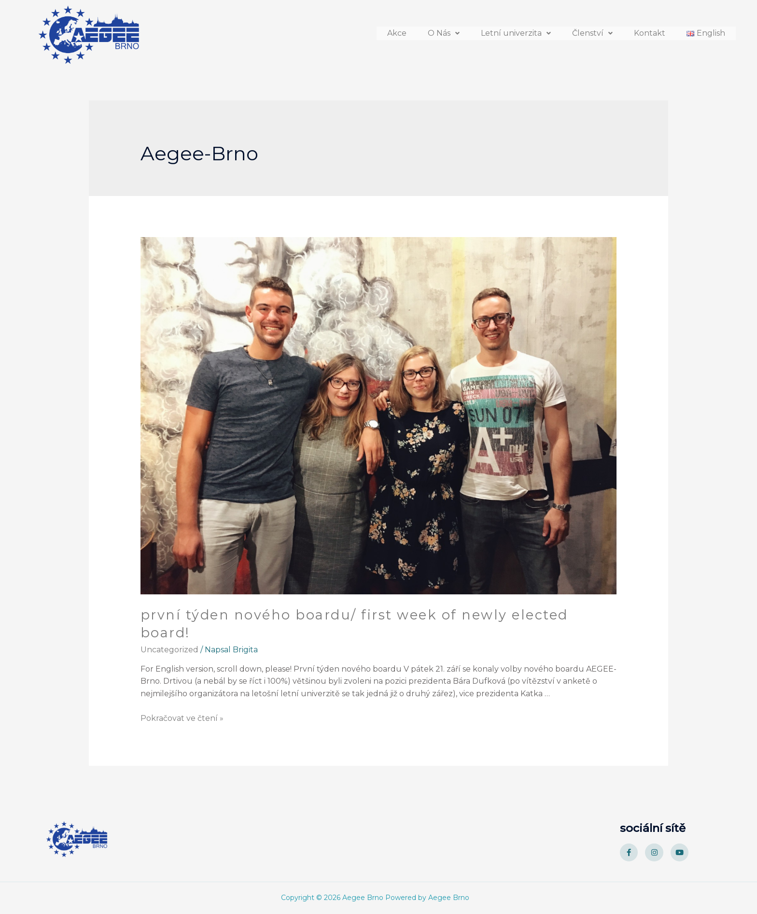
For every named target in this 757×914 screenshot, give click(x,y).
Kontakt (649, 30)
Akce (397, 30)
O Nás (444, 30)
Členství (592, 30)
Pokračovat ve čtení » (182, 718)
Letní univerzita (516, 30)
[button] (443, 30)
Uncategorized (169, 649)
